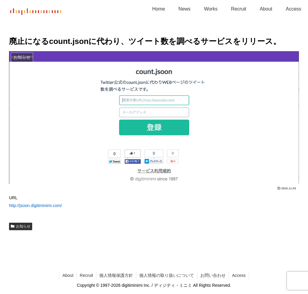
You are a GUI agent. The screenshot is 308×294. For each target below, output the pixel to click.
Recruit (86, 275)
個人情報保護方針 (116, 275)
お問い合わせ (213, 275)
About (67, 275)
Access (238, 275)
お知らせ (20, 226)
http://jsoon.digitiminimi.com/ (35, 205)
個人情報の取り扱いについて (166, 275)
